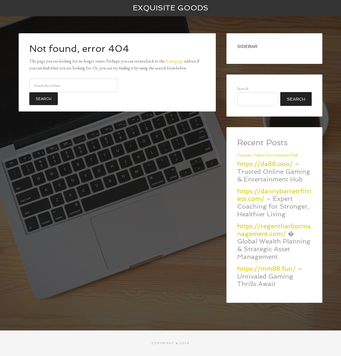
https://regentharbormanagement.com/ (274, 230)
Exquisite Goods (170, 7)
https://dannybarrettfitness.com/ (274, 195)
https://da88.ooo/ (265, 164)
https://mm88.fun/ (266, 268)
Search (242, 88)
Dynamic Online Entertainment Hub (267, 155)
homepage (174, 61)
